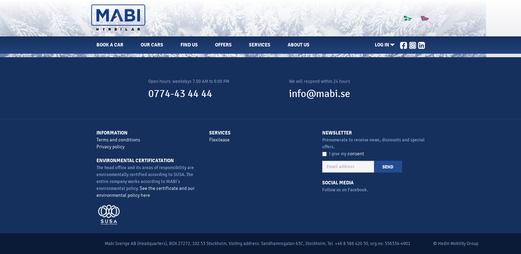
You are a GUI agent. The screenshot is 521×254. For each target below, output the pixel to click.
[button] (385, 45)
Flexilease (219, 139)
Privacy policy (110, 146)
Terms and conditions (118, 139)
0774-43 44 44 (180, 94)
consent (355, 153)
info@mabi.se (319, 94)
